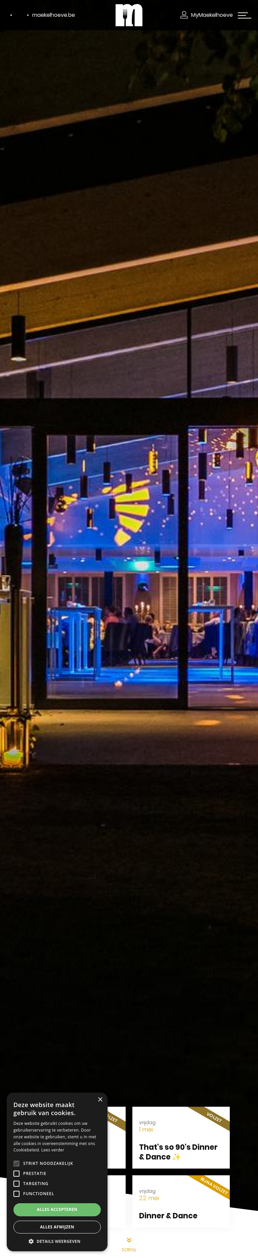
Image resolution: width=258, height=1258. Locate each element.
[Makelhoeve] (129, 15)
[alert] (57, 1172)
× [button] (99, 1099)
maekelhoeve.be (53, 15)
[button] (57, 1241)
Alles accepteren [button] (57, 1209)
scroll (129, 1250)
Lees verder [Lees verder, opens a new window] (52, 1150)
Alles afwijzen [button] (57, 1227)
